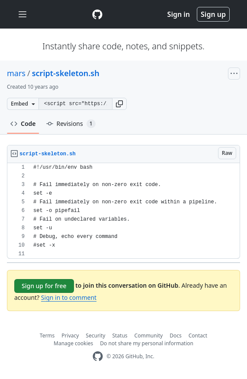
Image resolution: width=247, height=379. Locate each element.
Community (149, 335)
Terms (47, 335)
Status (119, 335)
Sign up (213, 14)
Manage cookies (73, 343)
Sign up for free (44, 286)
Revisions (71, 123)
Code (23, 123)
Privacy (70, 335)
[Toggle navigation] (22, 14)
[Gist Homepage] (97, 14)
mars (16, 73)
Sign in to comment (68, 297)
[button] (119, 104)
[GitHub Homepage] (98, 356)
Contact (198, 335)
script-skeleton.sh (65, 73)
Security (95, 335)
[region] (123, 211)
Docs (176, 335)
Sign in (178, 14)
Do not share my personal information (146, 343)
